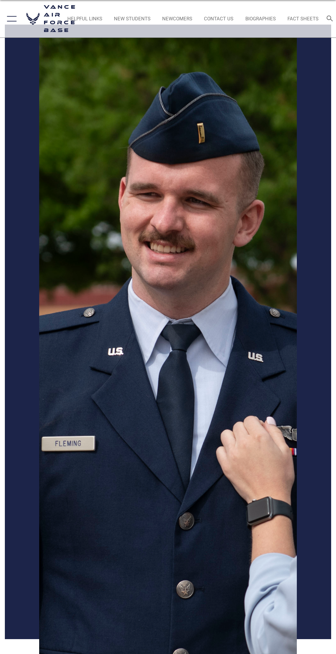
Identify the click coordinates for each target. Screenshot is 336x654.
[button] (10, 19)
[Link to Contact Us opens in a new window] (219, 19)
